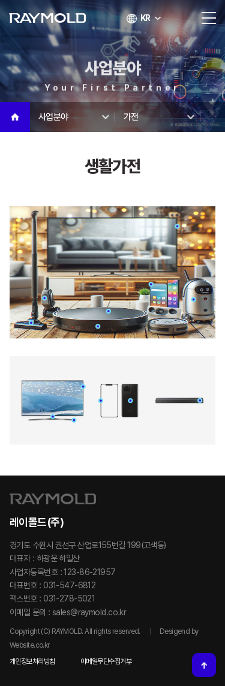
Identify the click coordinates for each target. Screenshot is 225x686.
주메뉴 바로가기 (0, 0)
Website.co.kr (30, 645)
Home (15, 117)
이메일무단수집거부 (105, 661)
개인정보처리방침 (32, 661)
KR (144, 18)
